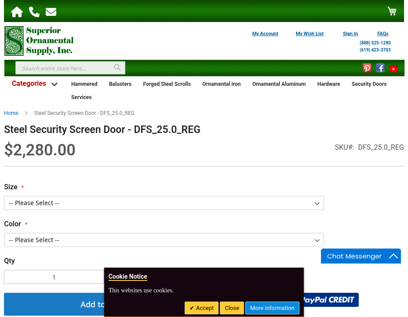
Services (81, 97)
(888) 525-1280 (375, 43)
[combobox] (70, 67)
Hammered (84, 84)
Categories (29, 83)
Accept (204, 308)
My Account (265, 34)
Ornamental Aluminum (279, 84)
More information (272, 308)
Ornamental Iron (221, 84)
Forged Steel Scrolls (167, 84)
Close (232, 308)
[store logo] (39, 40)
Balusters (120, 84)
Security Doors (369, 84)
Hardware (328, 84)
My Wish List (310, 34)
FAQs (383, 34)
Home (11, 113)
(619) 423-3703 (375, 50)
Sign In (350, 34)
